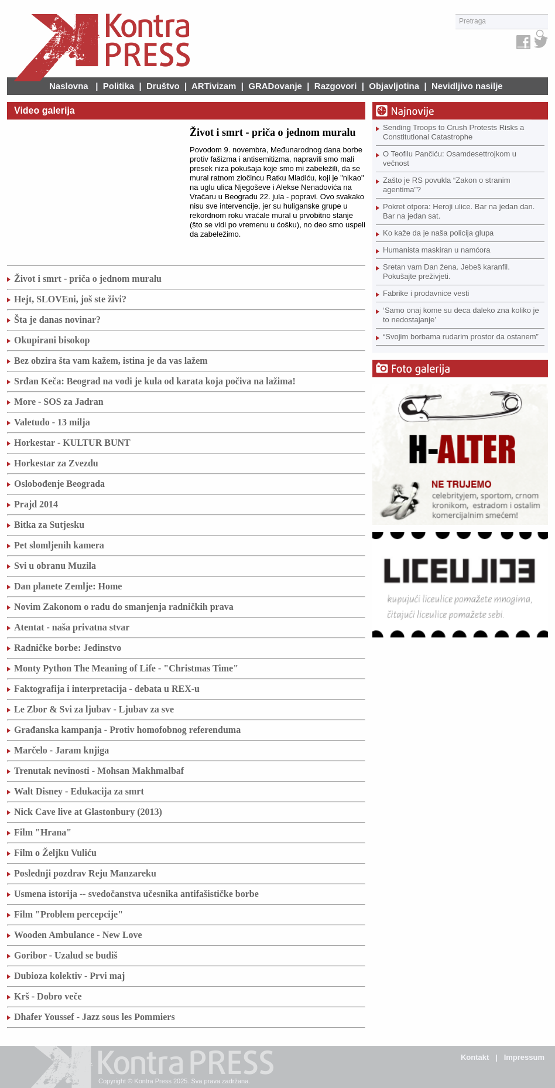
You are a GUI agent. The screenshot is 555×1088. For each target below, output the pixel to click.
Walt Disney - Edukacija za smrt (79, 791)
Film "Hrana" (42, 832)
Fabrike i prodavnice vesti (426, 293)
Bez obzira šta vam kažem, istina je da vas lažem (111, 361)
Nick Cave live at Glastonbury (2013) (88, 812)
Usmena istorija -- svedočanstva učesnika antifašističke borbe (136, 894)
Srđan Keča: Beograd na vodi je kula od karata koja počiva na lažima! (155, 381)
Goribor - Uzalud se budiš (66, 955)
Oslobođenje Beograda (59, 484)
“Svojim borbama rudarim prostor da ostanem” (461, 336)
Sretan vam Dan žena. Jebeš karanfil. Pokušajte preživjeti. (446, 271)
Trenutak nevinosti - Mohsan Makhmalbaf (99, 771)
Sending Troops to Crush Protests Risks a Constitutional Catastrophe (453, 132)
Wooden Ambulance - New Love (78, 935)
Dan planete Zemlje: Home (68, 586)
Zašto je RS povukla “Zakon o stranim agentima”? (446, 185)
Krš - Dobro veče (48, 996)
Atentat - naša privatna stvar (71, 627)
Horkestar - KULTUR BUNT (72, 443)
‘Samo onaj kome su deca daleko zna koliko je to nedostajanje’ (461, 315)
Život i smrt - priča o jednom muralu (88, 279)
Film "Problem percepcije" (68, 914)
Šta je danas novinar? (57, 320)
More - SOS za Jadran (59, 402)
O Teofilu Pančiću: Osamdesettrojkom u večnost (449, 158)
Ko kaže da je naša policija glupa (438, 232)
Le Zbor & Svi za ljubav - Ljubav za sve (94, 709)
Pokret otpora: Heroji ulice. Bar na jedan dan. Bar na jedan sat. (459, 211)
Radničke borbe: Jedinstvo (67, 648)
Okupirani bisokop (52, 340)
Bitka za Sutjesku (49, 525)
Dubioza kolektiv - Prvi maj (69, 976)
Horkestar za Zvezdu (56, 463)
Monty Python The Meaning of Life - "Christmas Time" (126, 668)
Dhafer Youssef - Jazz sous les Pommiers (94, 1017)
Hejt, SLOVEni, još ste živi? (70, 299)
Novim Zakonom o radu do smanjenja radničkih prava (124, 607)
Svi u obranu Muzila (55, 566)
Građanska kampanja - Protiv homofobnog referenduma (127, 730)
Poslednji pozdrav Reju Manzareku (85, 873)
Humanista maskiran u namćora (437, 249)
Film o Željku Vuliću (55, 853)
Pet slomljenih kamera (59, 545)
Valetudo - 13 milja (52, 422)
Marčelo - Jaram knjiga (61, 750)
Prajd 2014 (36, 504)
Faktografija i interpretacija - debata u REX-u (107, 689)
